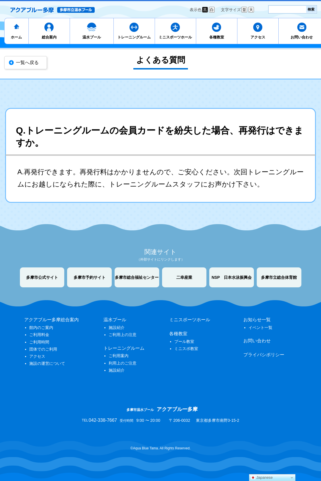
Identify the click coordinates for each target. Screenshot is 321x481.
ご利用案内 (119, 355)
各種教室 (216, 37)
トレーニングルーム (134, 37)
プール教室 (184, 341)
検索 (311, 9)
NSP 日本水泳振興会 (232, 277)
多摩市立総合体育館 (279, 277)
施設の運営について (47, 363)
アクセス (257, 37)
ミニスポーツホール (175, 37)
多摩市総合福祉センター (137, 277)
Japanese (262, 477)
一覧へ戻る (27, 62)
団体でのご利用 (43, 349)
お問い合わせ (257, 340)
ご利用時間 (39, 342)
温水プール (91, 37)
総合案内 (49, 37)
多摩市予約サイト (89, 277)
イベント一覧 (260, 327)
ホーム (16, 37)
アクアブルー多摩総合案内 (51, 319)
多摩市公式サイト (42, 277)
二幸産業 (184, 277)
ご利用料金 (39, 334)
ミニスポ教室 (186, 348)
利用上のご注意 (122, 363)
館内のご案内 (41, 327)
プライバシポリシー (263, 354)
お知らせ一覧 (257, 319)
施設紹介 (117, 327)
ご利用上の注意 (122, 334)
